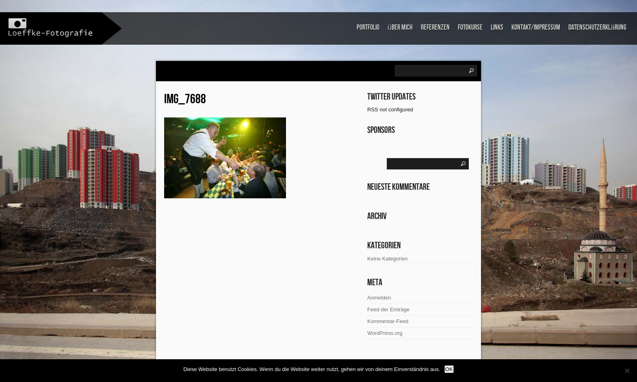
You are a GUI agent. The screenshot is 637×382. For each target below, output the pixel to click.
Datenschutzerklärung (597, 27)
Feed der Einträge (388, 309)
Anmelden (379, 298)
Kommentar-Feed (387, 321)
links (497, 27)
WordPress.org (384, 333)
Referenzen (435, 27)
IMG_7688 (185, 99)
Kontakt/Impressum (535, 27)
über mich (400, 27)
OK (449, 369)
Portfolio (368, 27)
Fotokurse (470, 27)
